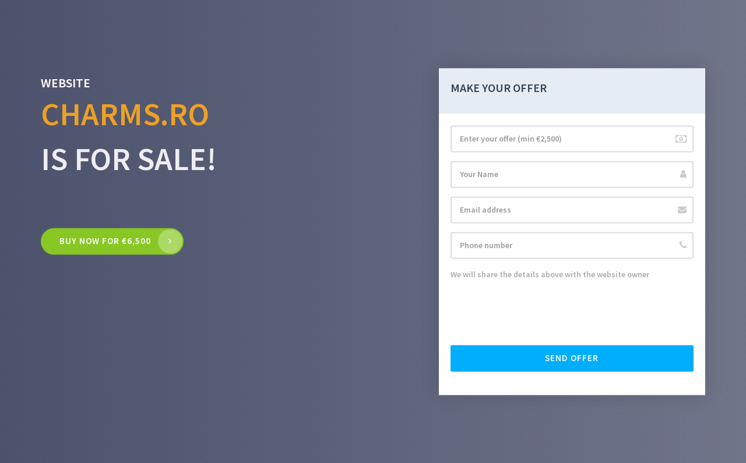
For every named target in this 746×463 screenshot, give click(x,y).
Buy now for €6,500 (105, 241)
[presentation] (539, 313)
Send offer (572, 357)
